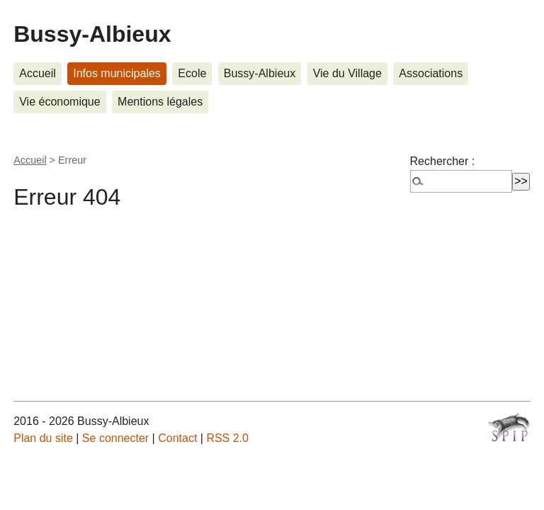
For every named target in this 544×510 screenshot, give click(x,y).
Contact (177, 438)
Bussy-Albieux (92, 34)
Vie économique (59, 102)
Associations (431, 73)
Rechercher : (442, 161)
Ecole (192, 73)
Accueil (37, 73)
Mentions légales (160, 102)
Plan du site (43, 438)
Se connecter (115, 438)
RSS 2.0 (227, 438)
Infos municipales (117, 73)
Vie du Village (347, 73)
